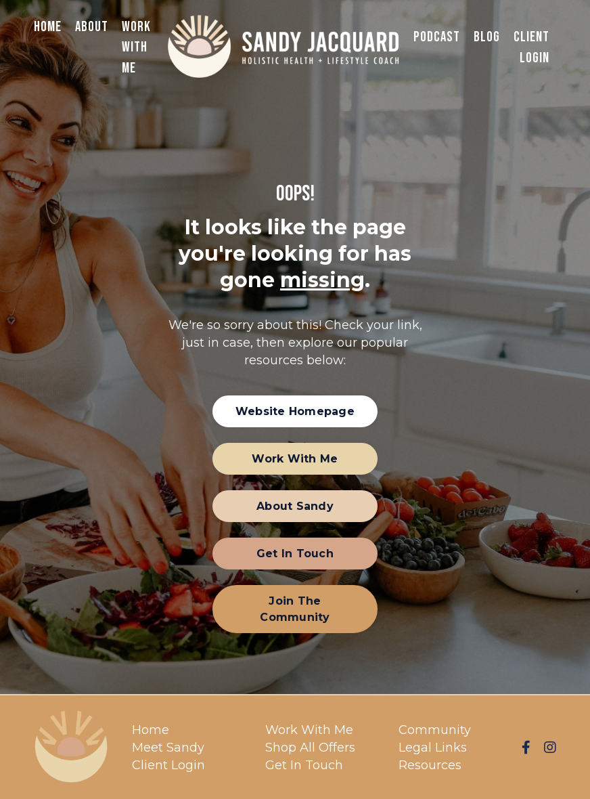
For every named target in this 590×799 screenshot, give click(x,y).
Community (435, 729)
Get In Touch (304, 765)
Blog (487, 36)
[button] (295, 411)
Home (48, 26)
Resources (430, 765)
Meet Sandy (168, 747)
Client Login (531, 47)
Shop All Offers (310, 747)
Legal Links (433, 747)
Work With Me (136, 47)
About (91, 26)
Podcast (436, 36)
